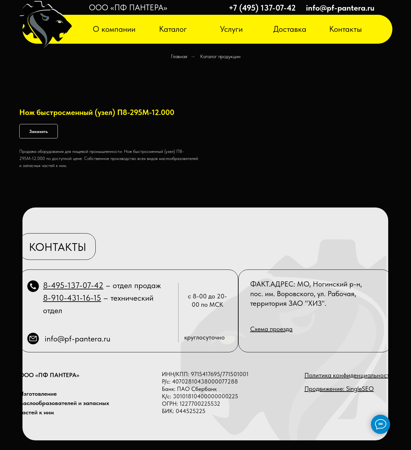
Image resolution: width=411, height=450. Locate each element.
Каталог (173, 29)
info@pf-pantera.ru (340, 8)
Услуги (231, 29)
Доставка (289, 29)
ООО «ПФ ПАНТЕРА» (128, 7)
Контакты (345, 29)
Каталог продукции (220, 56)
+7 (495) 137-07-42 (262, 8)
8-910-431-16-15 (72, 298)
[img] (45, 25)
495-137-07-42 (77, 285)
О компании (114, 29)
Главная (179, 56)
